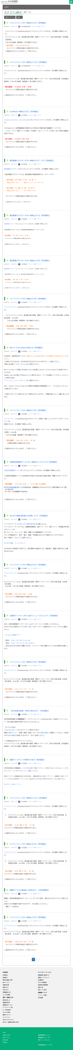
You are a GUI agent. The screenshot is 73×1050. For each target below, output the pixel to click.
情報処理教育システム (44, 1035)
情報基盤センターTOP (44, 1037)
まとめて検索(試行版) (28, 524)
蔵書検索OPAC (6, 1002)
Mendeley (27, 375)
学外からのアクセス (8, 1019)
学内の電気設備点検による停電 (15, 487)
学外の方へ (6, 989)
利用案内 (5, 975)
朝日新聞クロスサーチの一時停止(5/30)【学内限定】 (30, 260)
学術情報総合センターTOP (45, 1045)
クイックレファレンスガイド (15, 380)
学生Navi (5, 1042)
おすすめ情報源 (42, 982)
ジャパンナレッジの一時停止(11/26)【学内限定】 (29, 62)
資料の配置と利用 (8, 980)
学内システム (6, 1037)
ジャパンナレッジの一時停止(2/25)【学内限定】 (28, 23)
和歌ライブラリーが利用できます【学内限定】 (27, 760)
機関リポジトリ (7, 1014)
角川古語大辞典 (42, 732)
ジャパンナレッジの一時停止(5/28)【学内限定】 (28, 299)
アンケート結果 (42, 995)
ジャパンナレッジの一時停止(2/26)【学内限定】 (28, 410)
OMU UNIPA (5, 1040)
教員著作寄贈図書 (43, 985)
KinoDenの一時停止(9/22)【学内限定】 (24, 111)
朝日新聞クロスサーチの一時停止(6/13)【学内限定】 (30, 215)
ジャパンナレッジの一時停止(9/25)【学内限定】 (28, 565)
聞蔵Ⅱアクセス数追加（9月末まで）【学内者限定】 (29, 890)
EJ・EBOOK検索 (7, 1010)
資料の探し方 (6, 1000)
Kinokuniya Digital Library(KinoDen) (17, 120)
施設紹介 (5, 977)
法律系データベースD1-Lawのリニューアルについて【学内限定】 (34, 615)
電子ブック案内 (42, 989)
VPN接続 (12, 735)
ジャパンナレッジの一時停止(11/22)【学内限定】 (29, 798)
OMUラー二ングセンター (44, 1040)
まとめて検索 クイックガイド (14, 543)
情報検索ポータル (8, 1005)
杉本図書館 (22, 115)
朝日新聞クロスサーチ (11, 169)
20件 (19, 17)
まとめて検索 (6, 1012)
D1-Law (29, 624)
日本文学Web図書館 (28, 768)
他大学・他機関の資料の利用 (11, 1022)
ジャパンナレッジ (10, 307)
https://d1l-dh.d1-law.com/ (20, 640)
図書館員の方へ (7, 992)
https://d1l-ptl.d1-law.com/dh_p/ (23, 643)
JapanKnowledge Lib (11, 730)
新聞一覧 (40, 987)
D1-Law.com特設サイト (13, 635)
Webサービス (6, 982)
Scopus (24, 364)
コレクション (6, 1017)
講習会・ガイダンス (43, 977)
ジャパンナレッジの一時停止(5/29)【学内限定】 (28, 662)
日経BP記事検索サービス (12, 470)
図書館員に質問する (43, 975)
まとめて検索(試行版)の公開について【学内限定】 (29, 516)
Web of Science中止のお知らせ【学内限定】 (27, 348)
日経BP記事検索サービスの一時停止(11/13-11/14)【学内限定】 (34, 462)
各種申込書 (6, 985)
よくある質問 (6, 994)
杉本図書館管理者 (24, 26)
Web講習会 (41, 980)
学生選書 (40, 997)
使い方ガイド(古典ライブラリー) (13, 784)
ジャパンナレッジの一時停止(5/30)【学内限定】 (28, 917)
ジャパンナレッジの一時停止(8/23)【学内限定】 (28, 844)
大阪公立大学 (6, 1035)
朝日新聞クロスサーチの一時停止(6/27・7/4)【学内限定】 (32, 160)
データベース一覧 (8, 1007)
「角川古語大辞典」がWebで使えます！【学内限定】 (29, 711)
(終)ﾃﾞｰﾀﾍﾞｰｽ (41, 26)
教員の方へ (6, 987)
